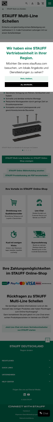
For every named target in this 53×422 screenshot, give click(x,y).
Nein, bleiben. (26, 78)
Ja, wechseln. (26, 84)
